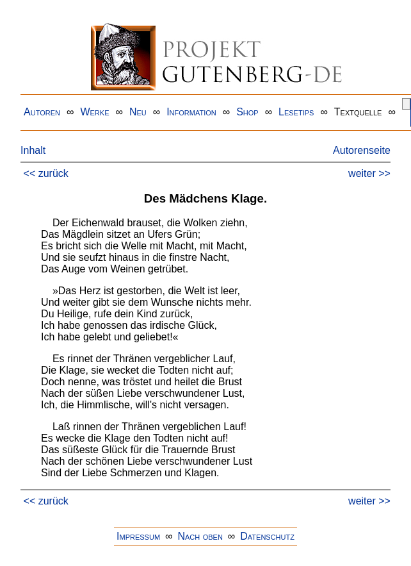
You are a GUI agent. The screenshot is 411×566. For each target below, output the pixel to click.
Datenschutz (267, 536)
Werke (94, 111)
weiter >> (369, 173)
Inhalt (32, 150)
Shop (247, 111)
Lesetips (296, 111)
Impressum (138, 536)
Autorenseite (362, 150)
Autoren (42, 111)
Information (191, 111)
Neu (138, 111)
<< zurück (46, 173)
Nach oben (199, 536)
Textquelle (358, 111)
